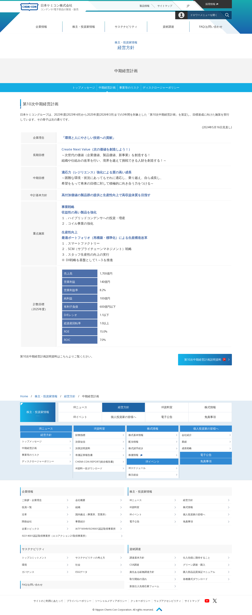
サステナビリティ (126, 27)
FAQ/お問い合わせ (210, 27)
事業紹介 (80, 521)
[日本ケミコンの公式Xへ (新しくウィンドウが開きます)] (215, 601)
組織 (77, 507)
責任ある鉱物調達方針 (142, 572)
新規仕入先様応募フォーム (144, 586)
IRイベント (80, 417)
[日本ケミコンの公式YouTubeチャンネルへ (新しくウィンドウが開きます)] (207, 601)
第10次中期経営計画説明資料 (202, 359)
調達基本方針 (137, 557)
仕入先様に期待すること (196, 557)
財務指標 (80, 435)
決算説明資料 (82, 448)
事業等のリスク (129, 87)
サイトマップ (164, 5)
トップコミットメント (34, 557)
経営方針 (69, 396)
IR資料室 (166, 407)
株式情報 (210, 407)
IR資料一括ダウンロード (88, 468)
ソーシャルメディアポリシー (111, 600)
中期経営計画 (107, 87)
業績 (184, 441)
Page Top (160, 608)
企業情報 (41, 27)
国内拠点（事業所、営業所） (91, 514)
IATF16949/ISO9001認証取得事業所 (95, 528)
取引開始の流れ (138, 579)
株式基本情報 (135, 435)
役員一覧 (27, 507)
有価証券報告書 (84, 455)
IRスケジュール (137, 468)
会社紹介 (187, 435)
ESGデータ (81, 572)
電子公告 (166, 417)
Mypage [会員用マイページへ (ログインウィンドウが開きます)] (181, 15)
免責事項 (210, 417)
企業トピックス (30, 528)
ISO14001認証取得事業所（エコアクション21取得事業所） (55, 535)
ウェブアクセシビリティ (167, 600)
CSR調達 (134, 564)
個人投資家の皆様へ (123, 417)
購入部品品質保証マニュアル (199, 572)
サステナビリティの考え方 (90, 557)
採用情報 (211, 4)
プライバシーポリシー (79, 600)
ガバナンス (28, 572)
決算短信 (80, 441)
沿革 (24, 514)
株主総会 (133, 474)
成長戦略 (187, 448)
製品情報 (144, 5)
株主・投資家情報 (83, 27)
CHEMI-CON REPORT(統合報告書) (94, 461)
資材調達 (168, 27)
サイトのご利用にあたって (48, 600)
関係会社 (27, 521)
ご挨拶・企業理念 (32, 500)
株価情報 (135, 455)
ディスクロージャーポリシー (161, 87)
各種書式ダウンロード (195, 579)
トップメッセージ (83, 87)
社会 (77, 564)
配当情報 (133, 441)
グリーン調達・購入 (194, 564)
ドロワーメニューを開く (203, 15)
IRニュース (80, 407)
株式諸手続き (135, 448)
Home (24, 396)
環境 (24, 564)
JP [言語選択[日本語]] (188, 6)
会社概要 (80, 500)
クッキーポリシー (140, 600)
